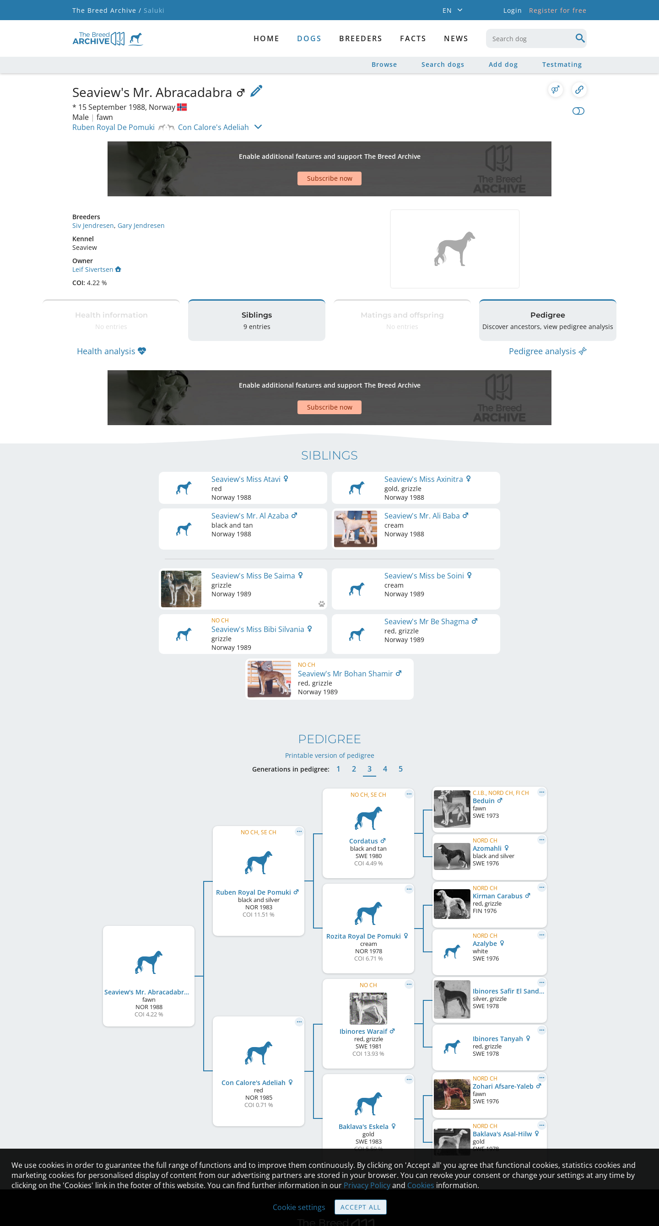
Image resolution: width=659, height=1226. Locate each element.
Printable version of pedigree (329, 656)
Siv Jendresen (93, 193)
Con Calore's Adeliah (213, 127)
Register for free (558, 10)
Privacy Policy (367, 1185)
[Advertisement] (294, 152)
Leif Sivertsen (96, 237)
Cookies (420, 1185)
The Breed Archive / (106, 10)
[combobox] (536, 38)
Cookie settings (299, 1207)
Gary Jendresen (141, 193)
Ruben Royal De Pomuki (113, 127)
